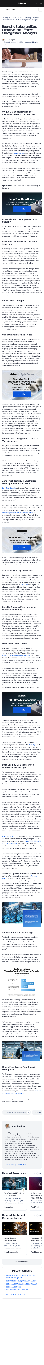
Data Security (9, 10)
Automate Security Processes (17, 570)
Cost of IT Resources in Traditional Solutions (21, 1283)
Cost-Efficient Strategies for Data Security (21, 1281)
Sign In (39, 3)
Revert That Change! (13, 300)
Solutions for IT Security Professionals (15, 1112)
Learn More (22, 209)
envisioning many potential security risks (16, 655)
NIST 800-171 (31, 841)
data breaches (18, 153)
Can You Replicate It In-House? (17, 334)
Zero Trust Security (9, 488)
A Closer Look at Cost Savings (17, 932)
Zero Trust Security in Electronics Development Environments (19, 482)
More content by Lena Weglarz (15, 1165)
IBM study (24, 585)
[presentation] (40, 1173)
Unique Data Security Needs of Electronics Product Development (19, 113)
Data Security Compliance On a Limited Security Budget (18, 766)
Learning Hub (6, 18)
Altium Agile (32, 745)
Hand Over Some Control (14, 643)
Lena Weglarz (10, 40)
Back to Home (23, 1261)
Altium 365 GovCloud (9, 836)
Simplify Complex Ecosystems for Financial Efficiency (19, 608)
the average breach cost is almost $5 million (17, 512)
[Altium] (22, 3)
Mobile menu (3, 3)
